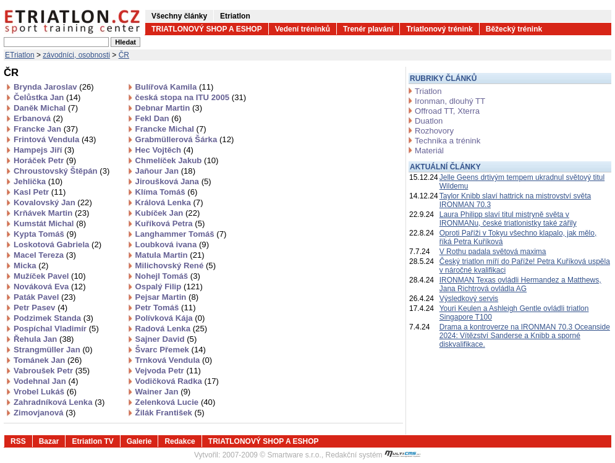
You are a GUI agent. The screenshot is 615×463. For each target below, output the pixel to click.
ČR (124, 55)
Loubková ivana (172, 244)
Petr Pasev (40, 307)
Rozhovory (434, 130)
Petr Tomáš (165, 307)
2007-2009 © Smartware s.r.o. (272, 455)
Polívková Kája (170, 318)
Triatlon (428, 91)
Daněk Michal (46, 108)
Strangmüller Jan (53, 349)
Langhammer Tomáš (181, 234)
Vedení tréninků (302, 29)
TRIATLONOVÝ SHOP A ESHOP (206, 29)
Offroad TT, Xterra (447, 111)
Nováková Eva (50, 286)
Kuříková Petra (170, 223)
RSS (18, 441)
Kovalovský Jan (53, 202)
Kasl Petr (40, 192)
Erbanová (38, 118)
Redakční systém (373, 455)
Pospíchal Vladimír (56, 328)
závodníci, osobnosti (76, 55)
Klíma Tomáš (166, 192)
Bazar (49, 441)
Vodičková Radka (177, 381)
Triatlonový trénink (439, 29)
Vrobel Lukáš (45, 391)
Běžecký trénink (514, 29)
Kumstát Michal (50, 223)
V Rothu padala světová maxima (492, 251)
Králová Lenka (169, 202)
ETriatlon (20, 55)
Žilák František (170, 412)
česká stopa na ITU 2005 (191, 97)
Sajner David (166, 339)
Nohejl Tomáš (167, 276)
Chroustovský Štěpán (61, 171)
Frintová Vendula (55, 139)
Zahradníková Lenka (59, 402)
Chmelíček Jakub (177, 160)
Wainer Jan (163, 391)
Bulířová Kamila (174, 86)
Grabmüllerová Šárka (184, 139)
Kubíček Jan (167, 213)
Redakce (179, 441)
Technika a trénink (447, 140)
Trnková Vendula (174, 360)
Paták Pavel (44, 297)
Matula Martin (170, 255)
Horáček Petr (45, 160)
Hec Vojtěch (164, 150)
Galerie (139, 441)
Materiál (429, 150)
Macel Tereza (45, 255)
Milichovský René (175, 265)
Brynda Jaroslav (54, 86)
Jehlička (38, 181)
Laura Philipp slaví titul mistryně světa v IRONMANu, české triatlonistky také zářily (508, 218)
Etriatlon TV (92, 441)
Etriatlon (235, 16)
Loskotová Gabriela (57, 244)
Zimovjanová (44, 412)
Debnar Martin (168, 108)
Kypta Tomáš (45, 234)
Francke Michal (170, 129)
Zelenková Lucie (175, 402)
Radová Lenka (171, 328)
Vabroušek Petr (52, 370)
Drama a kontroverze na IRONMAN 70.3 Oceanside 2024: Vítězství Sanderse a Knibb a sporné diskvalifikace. (524, 336)
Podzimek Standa (53, 318)
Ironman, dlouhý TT (450, 101)
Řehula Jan (44, 339)
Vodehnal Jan (46, 381)
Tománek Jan (48, 360)
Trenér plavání (368, 29)
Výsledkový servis (468, 298)
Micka (31, 265)
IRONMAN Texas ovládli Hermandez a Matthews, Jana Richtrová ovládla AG (520, 284)
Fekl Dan (158, 118)
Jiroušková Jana (173, 181)
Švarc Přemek (170, 349)
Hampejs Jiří (44, 150)
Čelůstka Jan (47, 97)
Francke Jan (46, 129)
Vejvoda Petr (168, 370)
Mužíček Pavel (50, 276)
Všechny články (179, 16)
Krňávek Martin (51, 213)
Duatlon (429, 120)
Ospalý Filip (169, 286)
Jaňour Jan (165, 171)
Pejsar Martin (167, 297)
